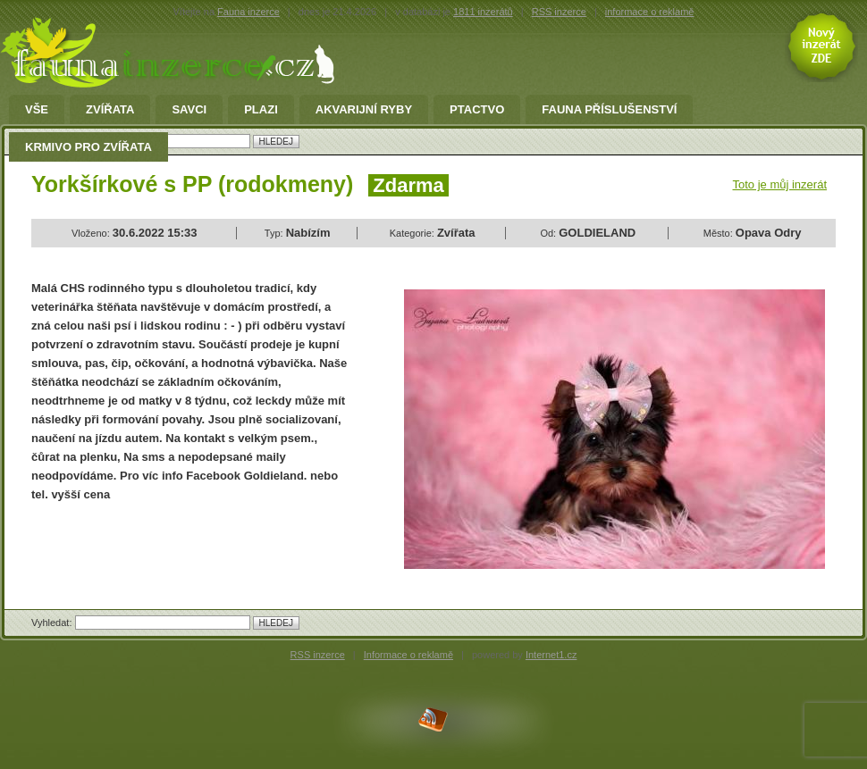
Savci (189, 110)
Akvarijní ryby (363, 110)
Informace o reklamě (408, 654)
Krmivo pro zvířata (88, 147)
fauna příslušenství (609, 110)
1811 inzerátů (483, 11)
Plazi (261, 110)
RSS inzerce (559, 11)
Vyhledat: (53, 622)
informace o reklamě (649, 11)
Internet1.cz (551, 654)
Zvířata (110, 110)
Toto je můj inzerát (780, 184)
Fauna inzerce (248, 11)
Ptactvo (477, 110)
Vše (36, 110)
